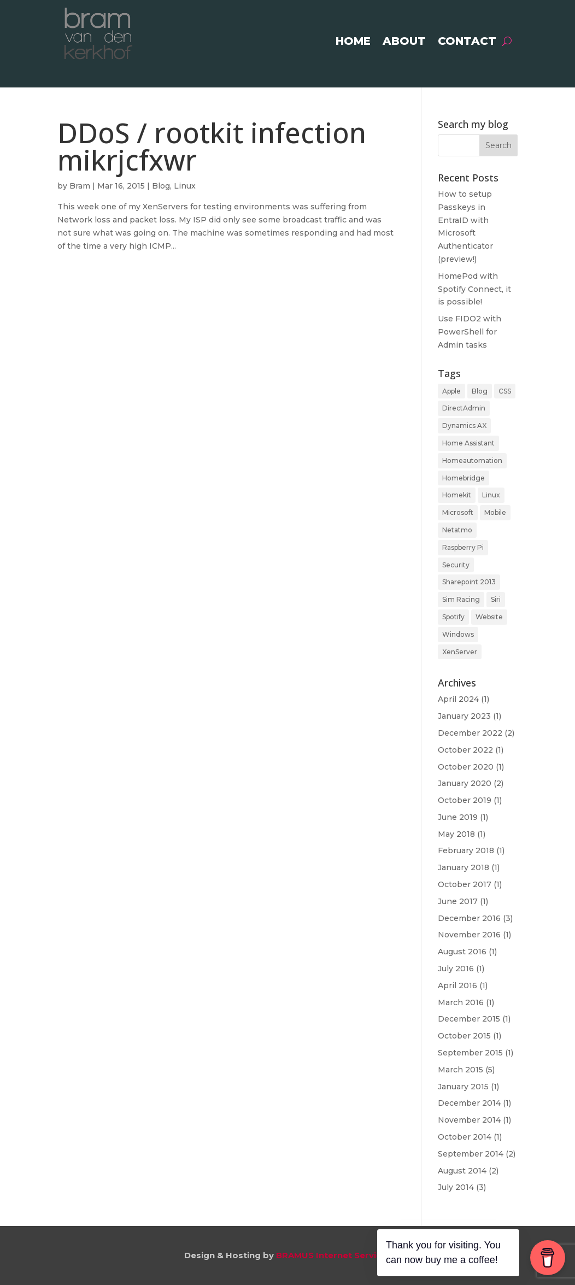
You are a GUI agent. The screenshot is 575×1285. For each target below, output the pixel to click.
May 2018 (456, 834)
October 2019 (464, 800)
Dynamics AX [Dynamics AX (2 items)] (464, 425)
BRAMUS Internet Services (333, 1255)
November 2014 (469, 1120)
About (404, 42)
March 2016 (461, 1002)
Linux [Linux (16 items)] (491, 495)
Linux (185, 186)
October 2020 (466, 767)
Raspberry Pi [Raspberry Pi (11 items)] (463, 547)
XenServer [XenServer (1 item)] (459, 652)
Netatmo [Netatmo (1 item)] (457, 530)
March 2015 (460, 1070)
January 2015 (463, 1087)
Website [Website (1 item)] (489, 617)
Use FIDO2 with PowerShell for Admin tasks (469, 332)
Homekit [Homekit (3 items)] (456, 495)
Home (353, 42)
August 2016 (462, 952)
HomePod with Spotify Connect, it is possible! (474, 289)
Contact (467, 42)
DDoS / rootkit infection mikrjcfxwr (211, 146)
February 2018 (466, 850)
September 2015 (470, 1053)
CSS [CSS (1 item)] (504, 391)
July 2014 (456, 1187)
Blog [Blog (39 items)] (480, 391)
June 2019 (458, 817)
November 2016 (469, 935)
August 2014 (462, 1171)
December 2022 (470, 733)
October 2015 (464, 1036)
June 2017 (458, 901)
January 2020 (464, 783)
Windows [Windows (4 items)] (458, 634)
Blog (161, 186)
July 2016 (456, 968)
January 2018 (463, 867)
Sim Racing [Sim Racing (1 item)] (461, 599)
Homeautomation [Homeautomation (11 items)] (472, 460)
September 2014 (470, 1154)
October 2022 (465, 750)
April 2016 (457, 985)
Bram (79, 186)
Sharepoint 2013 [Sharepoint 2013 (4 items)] (469, 582)
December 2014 (469, 1103)
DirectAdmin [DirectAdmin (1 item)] (463, 408)
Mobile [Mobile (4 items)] (495, 512)
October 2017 (464, 884)
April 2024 (458, 699)
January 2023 (464, 716)
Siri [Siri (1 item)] (496, 599)
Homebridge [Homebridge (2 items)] (463, 478)
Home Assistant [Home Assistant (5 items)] (468, 443)
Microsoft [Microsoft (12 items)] (457, 512)
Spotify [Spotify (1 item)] (453, 617)
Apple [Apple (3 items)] (451, 391)
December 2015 (469, 1019)
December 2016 (469, 918)
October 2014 (464, 1137)
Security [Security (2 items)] (456, 565)
